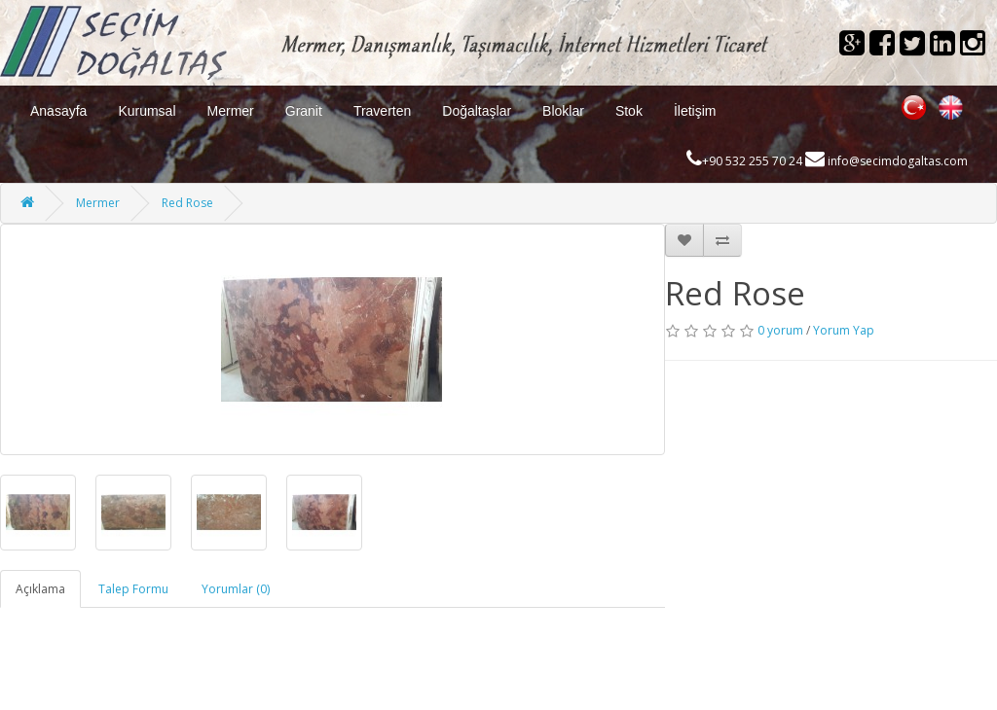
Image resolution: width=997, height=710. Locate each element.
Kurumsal (146, 111)
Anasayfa (58, 111)
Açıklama (40, 589)
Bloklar (563, 111)
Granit (303, 111)
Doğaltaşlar (476, 111)
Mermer (230, 111)
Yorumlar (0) (236, 589)
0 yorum (780, 330)
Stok (629, 111)
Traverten (382, 111)
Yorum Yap (843, 330)
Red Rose (187, 203)
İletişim (695, 111)
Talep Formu (133, 589)
